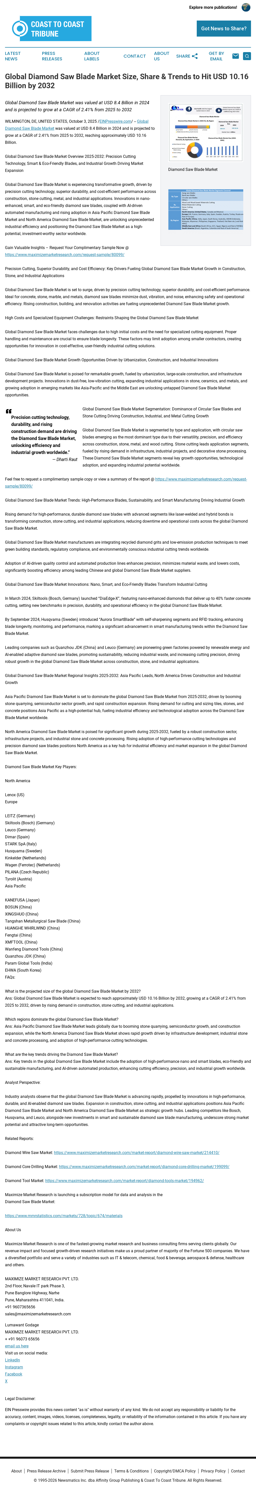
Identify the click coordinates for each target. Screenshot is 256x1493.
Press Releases (52, 56)
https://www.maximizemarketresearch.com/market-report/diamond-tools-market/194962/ (124, 1180)
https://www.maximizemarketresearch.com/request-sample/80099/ (64, 254)
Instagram (14, 1367)
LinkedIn (12, 1360)
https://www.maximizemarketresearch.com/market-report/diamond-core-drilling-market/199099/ (144, 1166)
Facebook (13, 1374)
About (16, 1471)
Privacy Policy (213, 1471)
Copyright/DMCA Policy (175, 1471)
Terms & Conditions (131, 1471)
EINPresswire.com (115, 121)
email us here (16, 1346)
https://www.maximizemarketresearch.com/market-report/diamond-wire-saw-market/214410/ (137, 1152)
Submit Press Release (90, 1471)
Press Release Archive (46, 1471)
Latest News (13, 56)
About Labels (92, 56)
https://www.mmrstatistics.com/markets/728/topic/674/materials (63, 1215)
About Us (162, 56)
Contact (135, 56)
